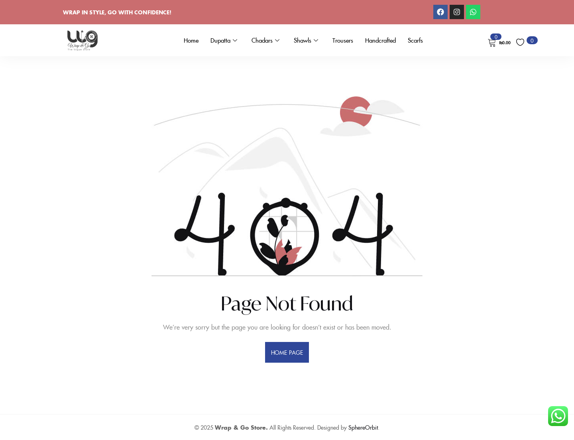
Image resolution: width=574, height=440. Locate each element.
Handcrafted (380, 40)
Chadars (265, 40)
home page (287, 352)
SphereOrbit (363, 427)
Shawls (306, 40)
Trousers (342, 40)
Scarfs (415, 40)
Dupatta (223, 40)
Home (191, 40)
